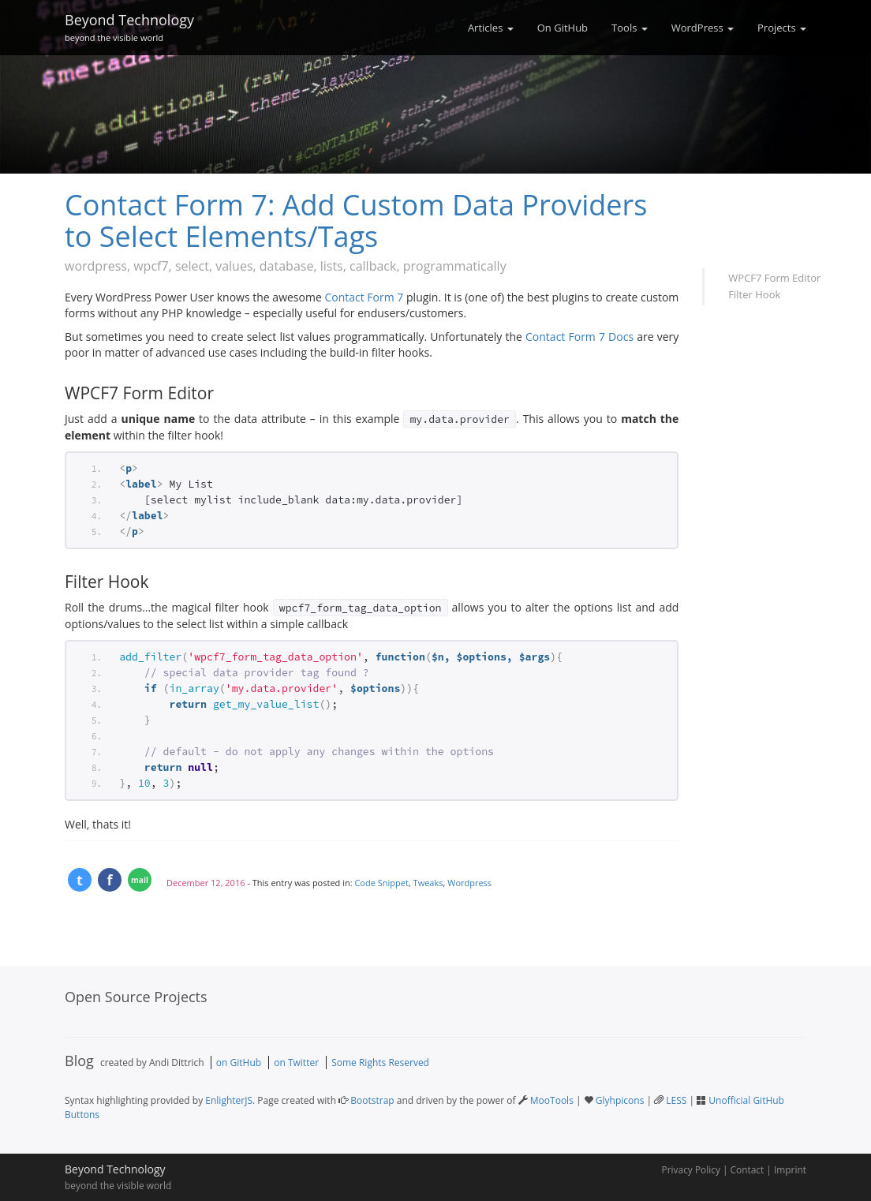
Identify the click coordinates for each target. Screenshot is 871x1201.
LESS (676, 1100)
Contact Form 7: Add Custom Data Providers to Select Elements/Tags (356, 220)
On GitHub (562, 28)
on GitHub (238, 1062)
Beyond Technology (129, 24)
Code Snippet (381, 883)
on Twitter (296, 1062)
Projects (781, 28)
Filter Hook (754, 294)
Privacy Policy (691, 1169)
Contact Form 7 (363, 297)
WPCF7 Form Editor (774, 278)
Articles (491, 28)
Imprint (790, 1169)
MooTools (552, 1100)
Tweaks (428, 883)
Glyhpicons (620, 1100)
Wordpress (469, 883)
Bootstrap (372, 1100)
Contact (747, 1169)
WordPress (702, 28)
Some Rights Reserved (380, 1062)
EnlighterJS (228, 1100)
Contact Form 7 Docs (579, 336)
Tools (629, 28)
